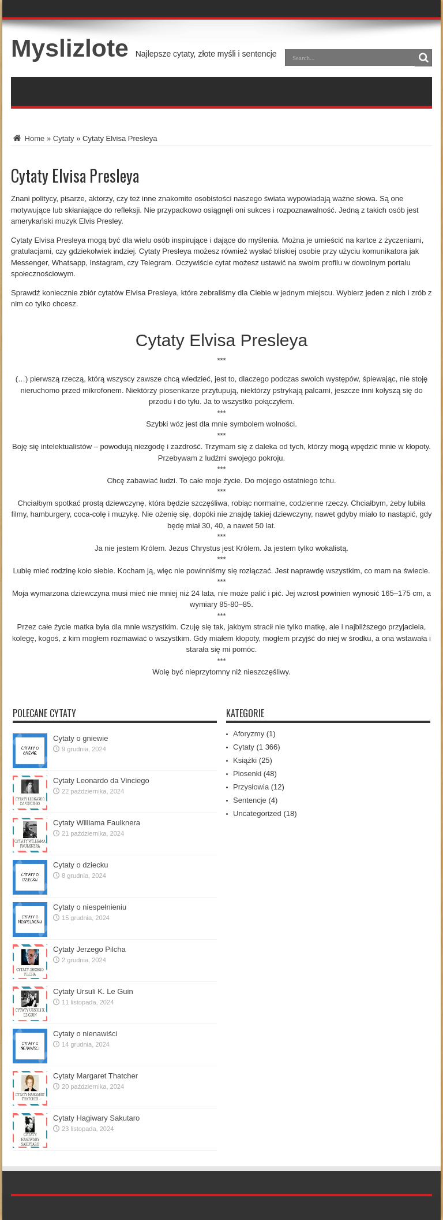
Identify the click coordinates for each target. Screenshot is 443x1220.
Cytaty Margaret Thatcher (95, 1075)
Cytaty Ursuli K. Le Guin (93, 991)
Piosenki (247, 773)
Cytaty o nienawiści (85, 1033)
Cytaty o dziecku (80, 865)
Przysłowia (251, 787)
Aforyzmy (248, 733)
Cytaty (63, 138)
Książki (245, 760)
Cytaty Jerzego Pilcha (89, 949)
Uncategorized (257, 813)
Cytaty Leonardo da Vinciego (101, 780)
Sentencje (249, 800)
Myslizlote (70, 48)
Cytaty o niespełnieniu (89, 907)
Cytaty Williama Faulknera (96, 822)
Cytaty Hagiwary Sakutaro (96, 1118)
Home (27, 138)
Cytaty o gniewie (80, 738)
